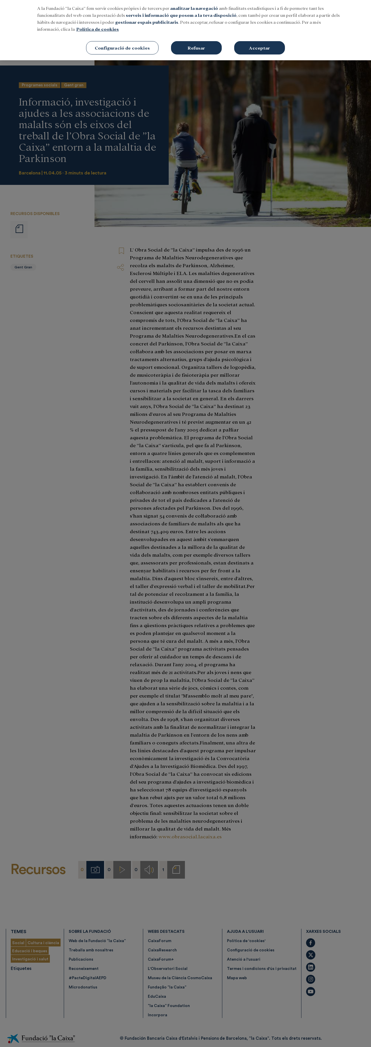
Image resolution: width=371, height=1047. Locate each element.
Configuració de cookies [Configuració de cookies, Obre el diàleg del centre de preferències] (122, 44)
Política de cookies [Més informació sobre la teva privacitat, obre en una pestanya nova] (97, 25)
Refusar (196, 44)
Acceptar (259, 44)
